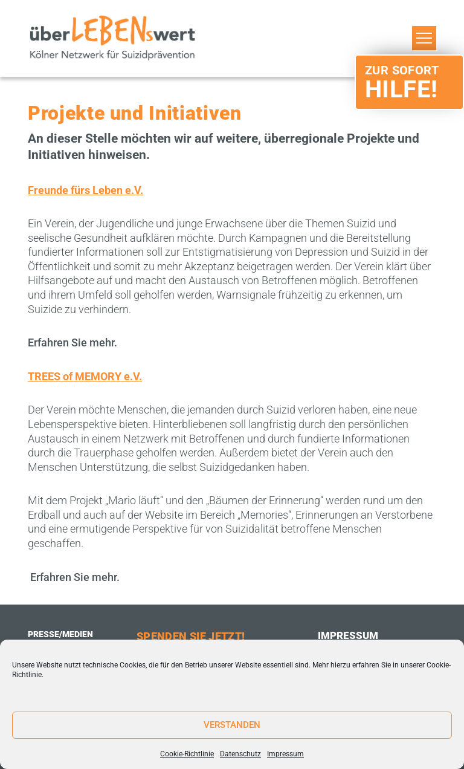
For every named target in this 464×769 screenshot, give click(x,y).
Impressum (285, 754)
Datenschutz (240, 754)
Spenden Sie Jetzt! (191, 636)
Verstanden (232, 724)
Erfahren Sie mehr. (72, 342)
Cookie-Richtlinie (187, 754)
